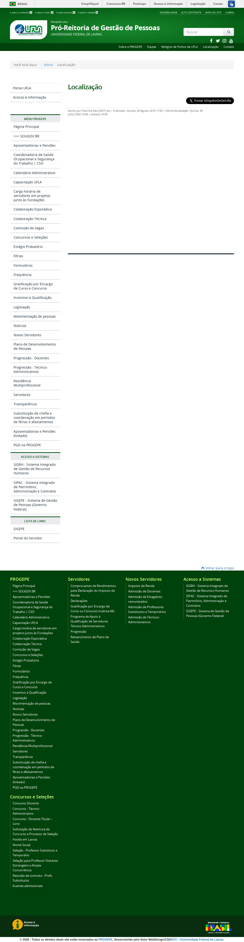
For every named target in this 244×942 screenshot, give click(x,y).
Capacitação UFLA (28, 182)
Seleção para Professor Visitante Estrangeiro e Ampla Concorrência (35, 865)
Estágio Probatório (28, 246)
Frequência (22, 274)
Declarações (79, 601)
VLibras (229, 12)
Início (48, 64)
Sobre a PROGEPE (130, 47)
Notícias (20, 325)
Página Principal (26, 126)
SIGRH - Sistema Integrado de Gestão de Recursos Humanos (35, 468)
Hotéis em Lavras (25, 839)
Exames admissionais (28, 886)
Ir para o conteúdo (21, 12)
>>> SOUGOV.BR (26, 136)
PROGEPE (105, 939)
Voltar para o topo (217, 568)
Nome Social (21, 845)
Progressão (78, 632)
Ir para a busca (66, 12)
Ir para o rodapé (88, 12)
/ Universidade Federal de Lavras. (201, 939)
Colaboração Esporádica (33, 209)
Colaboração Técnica (30, 218)
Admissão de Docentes (144, 591)
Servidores (22, 394)
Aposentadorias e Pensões (35, 145)
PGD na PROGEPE (27, 445)
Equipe (151, 47)
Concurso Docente (26, 803)
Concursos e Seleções (31, 237)
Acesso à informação (29, 97)
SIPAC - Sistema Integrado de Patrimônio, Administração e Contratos (35, 486)
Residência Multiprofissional (27, 383)
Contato (229, 47)
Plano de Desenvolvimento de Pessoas (35, 346)
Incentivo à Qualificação (32, 297)
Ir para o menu (44, 12)
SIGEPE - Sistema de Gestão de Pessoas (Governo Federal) (35, 504)
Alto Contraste (191, 12)
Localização (211, 47)
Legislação (22, 307)
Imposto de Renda (141, 586)
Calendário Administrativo (34, 172)
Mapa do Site (213, 12)
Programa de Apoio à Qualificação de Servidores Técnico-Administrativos (89, 621)
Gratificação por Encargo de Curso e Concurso (33, 286)
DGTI (174, 939)
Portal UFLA (22, 88)
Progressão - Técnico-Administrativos (31, 369)
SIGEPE (19, 528)
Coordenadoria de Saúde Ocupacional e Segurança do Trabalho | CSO (34, 158)
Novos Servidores (27, 335)
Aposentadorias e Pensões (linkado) (35, 433)
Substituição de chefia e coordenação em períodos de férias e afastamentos (34, 417)
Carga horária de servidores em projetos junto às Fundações (32, 195)
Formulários (23, 265)
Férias (18, 256)
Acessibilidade (168, 12)
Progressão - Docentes (31, 358)
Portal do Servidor (28, 538)
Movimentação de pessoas (35, 316)
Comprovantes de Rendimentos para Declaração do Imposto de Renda (93, 590)
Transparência (25, 404)
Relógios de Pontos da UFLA (179, 47)
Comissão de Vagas (29, 228)
